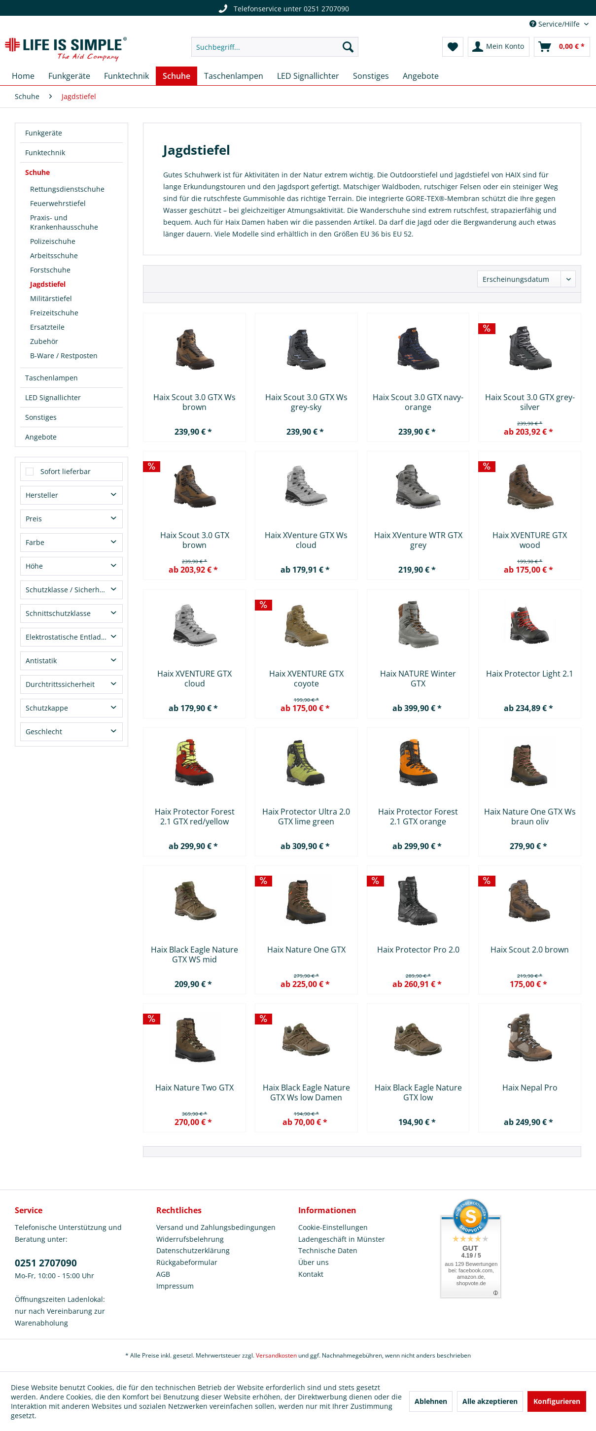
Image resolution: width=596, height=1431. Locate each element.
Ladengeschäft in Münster (341, 1239)
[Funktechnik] (126, 76)
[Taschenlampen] (233, 76)
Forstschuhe (50, 269)
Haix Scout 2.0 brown (530, 950)
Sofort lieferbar (65, 471)
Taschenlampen (51, 377)
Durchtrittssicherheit (60, 684)
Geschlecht (44, 731)
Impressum (175, 1286)
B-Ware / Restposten (64, 355)
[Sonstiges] (371, 76)
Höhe (34, 566)
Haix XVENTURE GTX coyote (306, 678)
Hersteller (42, 495)
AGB (163, 1274)
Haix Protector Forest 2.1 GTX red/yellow (195, 816)
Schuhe (37, 172)
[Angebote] (421, 76)
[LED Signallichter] (308, 76)
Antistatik (41, 660)
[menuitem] (274, 47)
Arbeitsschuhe (54, 255)
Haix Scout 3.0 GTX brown (194, 540)
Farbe (35, 542)
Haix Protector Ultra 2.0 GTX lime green (306, 816)
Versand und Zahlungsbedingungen (216, 1227)
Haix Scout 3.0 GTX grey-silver (530, 402)
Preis (34, 518)
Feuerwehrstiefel (58, 203)
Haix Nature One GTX (306, 950)
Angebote (41, 437)
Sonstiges (41, 417)
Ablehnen (431, 1401)
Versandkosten (276, 1355)
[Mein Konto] (498, 47)
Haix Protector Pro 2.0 (418, 950)
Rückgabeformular (186, 1262)
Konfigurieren (556, 1401)
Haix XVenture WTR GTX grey (418, 540)
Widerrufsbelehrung (190, 1239)
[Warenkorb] (562, 47)
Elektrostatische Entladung (70, 637)
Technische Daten (327, 1250)
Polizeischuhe (52, 241)
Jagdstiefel (48, 284)
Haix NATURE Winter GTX (418, 678)
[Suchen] (348, 47)
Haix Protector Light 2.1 (529, 674)
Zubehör (44, 341)
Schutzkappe (47, 708)
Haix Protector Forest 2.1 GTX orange (418, 816)
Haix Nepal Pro (530, 1088)
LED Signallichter (53, 397)
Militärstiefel (51, 298)
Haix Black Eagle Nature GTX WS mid (194, 954)
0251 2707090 (46, 1263)
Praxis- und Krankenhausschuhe (64, 222)
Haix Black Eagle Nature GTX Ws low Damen (306, 1092)
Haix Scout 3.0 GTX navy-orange (418, 402)
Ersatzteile (47, 327)
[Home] (23, 76)
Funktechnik (45, 152)
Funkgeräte (43, 132)
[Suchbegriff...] (274, 47)
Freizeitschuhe (54, 312)
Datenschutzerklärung (193, 1250)
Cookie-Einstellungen (333, 1227)
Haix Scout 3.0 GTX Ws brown (194, 402)
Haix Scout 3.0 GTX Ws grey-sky (306, 402)
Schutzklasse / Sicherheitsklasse (74, 589)
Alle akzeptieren (490, 1401)
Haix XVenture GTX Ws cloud (306, 540)
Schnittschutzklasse (58, 613)
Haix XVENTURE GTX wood (529, 540)
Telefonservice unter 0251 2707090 (280, 8)
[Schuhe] (176, 76)
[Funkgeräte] (69, 76)
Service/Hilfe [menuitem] (555, 24)
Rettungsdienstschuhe (67, 189)
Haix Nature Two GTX (194, 1088)
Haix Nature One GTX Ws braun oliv (530, 816)
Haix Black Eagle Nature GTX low (418, 1092)
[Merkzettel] (452, 47)
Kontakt (310, 1274)
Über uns (313, 1262)
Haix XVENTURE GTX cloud (194, 678)
